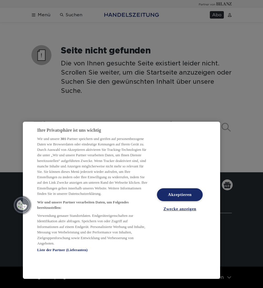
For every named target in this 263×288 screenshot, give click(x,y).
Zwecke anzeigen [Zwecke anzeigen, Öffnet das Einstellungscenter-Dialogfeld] (180, 209)
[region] (121, 200)
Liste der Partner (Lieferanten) (62, 250)
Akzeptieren (180, 194)
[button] (22, 205)
